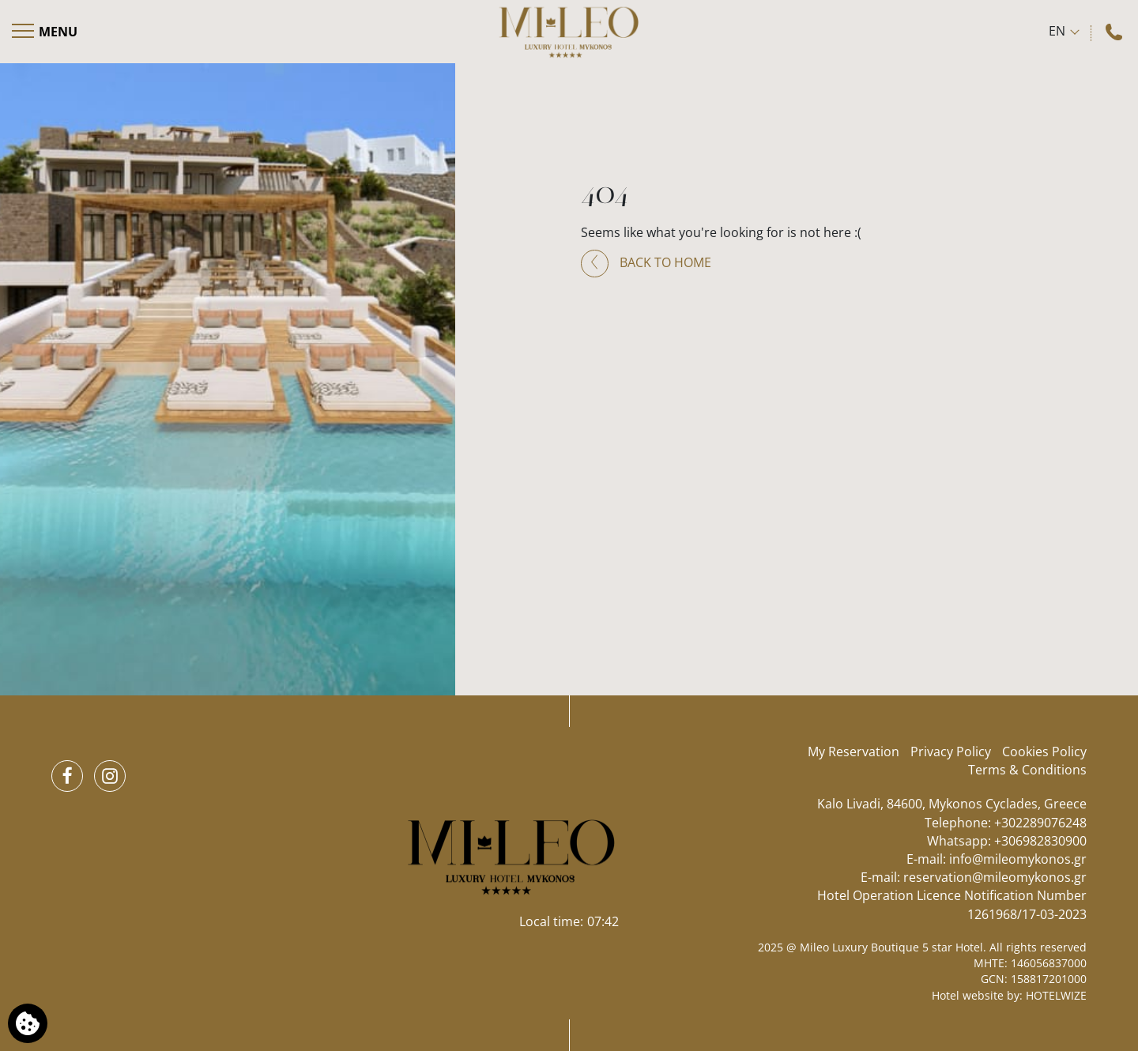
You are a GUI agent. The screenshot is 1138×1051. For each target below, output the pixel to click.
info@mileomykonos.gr (1018, 859)
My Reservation (853, 751)
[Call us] (1116, 31)
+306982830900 (1040, 840)
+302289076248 (1040, 822)
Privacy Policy (950, 751)
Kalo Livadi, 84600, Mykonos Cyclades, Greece (952, 803)
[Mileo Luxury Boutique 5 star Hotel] (569, 31)
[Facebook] (67, 776)
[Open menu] (45, 31)
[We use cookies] (27, 1023)
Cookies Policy (1044, 751)
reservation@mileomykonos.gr (995, 877)
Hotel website (968, 995)
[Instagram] (110, 776)
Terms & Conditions (1027, 769)
